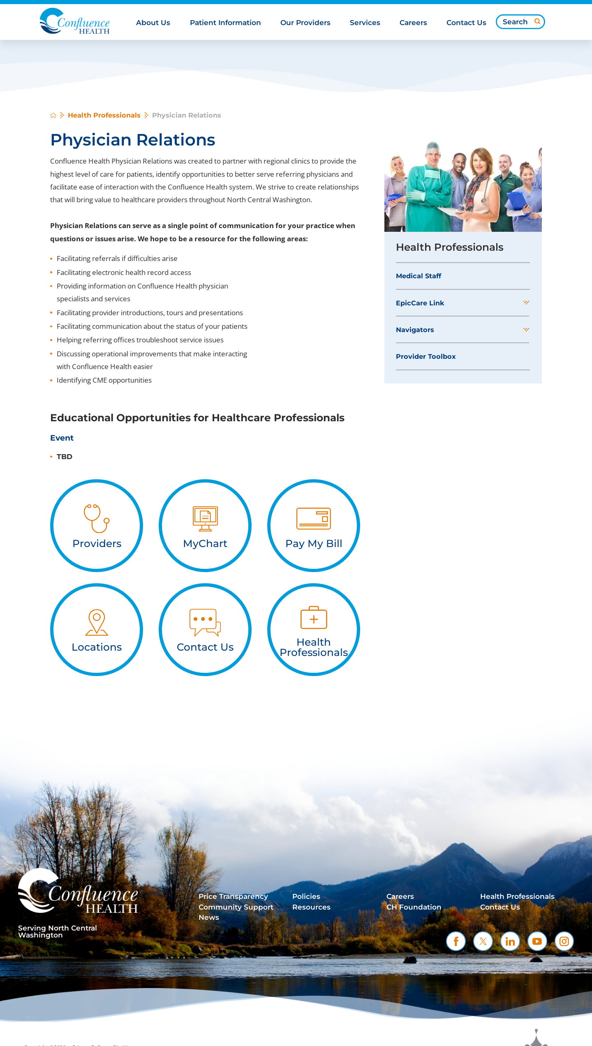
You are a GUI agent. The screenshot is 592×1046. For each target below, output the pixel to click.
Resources (311, 907)
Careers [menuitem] (413, 23)
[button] (526, 303)
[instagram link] (564, 941)
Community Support (236, 907)
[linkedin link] (510, 941)
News (209, 917)
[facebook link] (456, 941)
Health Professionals (104, 115)
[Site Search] (537, 21)
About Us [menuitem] (153, 23)
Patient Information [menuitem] (225, 23)
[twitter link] (483, 941)
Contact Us (500, 907)
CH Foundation (414, 907)
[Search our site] (520, 22)
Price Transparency (233, 896)
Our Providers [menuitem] (305, 23)
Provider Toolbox (426, 356)
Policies (306, 896)
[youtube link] (537, 941)
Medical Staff (418, 276)
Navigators (415, 330)
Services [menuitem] (365, 23)
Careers (400, 896)
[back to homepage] (53, 115)
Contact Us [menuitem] (466, 23)
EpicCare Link (420, 303)
